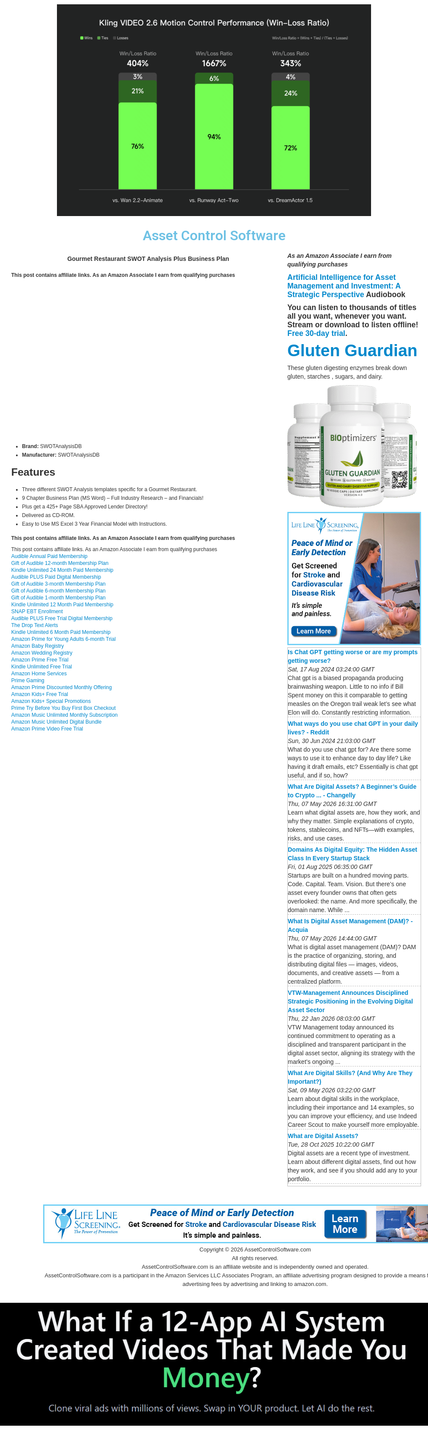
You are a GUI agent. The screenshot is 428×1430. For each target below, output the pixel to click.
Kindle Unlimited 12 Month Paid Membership (62, 605)
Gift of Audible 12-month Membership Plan (59, 563)
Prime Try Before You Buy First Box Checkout (63, 708)
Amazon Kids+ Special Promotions (51, 701)
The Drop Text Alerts (34, 625)
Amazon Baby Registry (37, 646)
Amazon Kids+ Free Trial (39, 694)
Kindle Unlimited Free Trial (41, 667)
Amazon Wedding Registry (41, 653)
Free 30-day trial (316, 333)
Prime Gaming (27, 680)
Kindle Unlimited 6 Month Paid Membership (60, 632)
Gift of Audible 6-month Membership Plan (58, 591)
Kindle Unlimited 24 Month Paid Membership (62, 570)
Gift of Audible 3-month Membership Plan (58, 584)
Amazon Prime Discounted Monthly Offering (61, 687)
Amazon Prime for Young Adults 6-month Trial (63, 639)
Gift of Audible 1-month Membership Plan (58, 598)
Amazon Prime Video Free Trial (47, 729)
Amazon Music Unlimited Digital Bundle (56, 722)
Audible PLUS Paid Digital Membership (56, 577)
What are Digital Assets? (323, 1135)
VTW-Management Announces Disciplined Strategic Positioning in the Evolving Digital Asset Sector (350, 1001)
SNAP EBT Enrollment (37, 611)
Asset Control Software (214, 236)
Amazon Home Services (39, 674)
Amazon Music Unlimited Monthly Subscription (64, 715)
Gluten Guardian (352, 350)
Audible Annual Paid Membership (49, 556)
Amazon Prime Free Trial (40, 660)
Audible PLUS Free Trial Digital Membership (62, 618)
